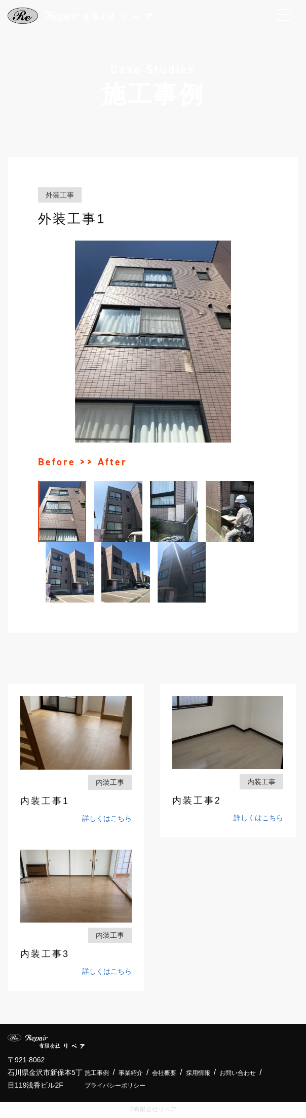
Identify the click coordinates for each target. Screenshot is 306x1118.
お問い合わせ (237, 1072)
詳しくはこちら (107, 818)
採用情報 (198, 1072)
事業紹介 (131, 1072)
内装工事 (110, 782)
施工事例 (97, 1072)
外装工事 (60, 195)
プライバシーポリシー (115, 1085)
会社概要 (164, 1072)
